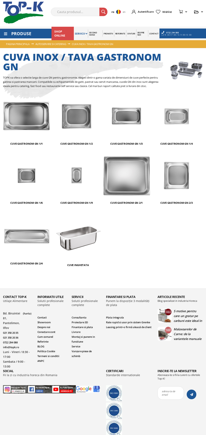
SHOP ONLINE (59, 33)
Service (76, 346)
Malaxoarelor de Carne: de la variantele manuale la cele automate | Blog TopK (187, 334)
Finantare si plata (82, 327)
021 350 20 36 (10, 337)
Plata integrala (115, 317)
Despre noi (43, 327)
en (124, 12)
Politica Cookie (46, 351)
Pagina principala (18, 44)
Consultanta (79, 317)
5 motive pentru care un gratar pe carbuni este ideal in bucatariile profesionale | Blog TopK (188, 316)
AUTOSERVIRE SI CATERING (51, 44)
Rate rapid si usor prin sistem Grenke (128, 322)
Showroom (44, 322)
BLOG (40, 346)
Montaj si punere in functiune (83, 339)
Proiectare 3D (80, 322)
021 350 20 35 (10, 333)
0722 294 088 (170, 32)
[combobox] (79, 12)
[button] (117, 12)
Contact (42, 317)
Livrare (76, 332)
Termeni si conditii (48, 356)
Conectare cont (46, 332)
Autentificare (146, 11)
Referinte (42, 341)
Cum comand (45, 337)
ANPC (40, 361)
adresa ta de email (168, 393)
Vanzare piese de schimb (82, 353)
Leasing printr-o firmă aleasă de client (128, 327)
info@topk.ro (11, 347)
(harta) (27, 313)
